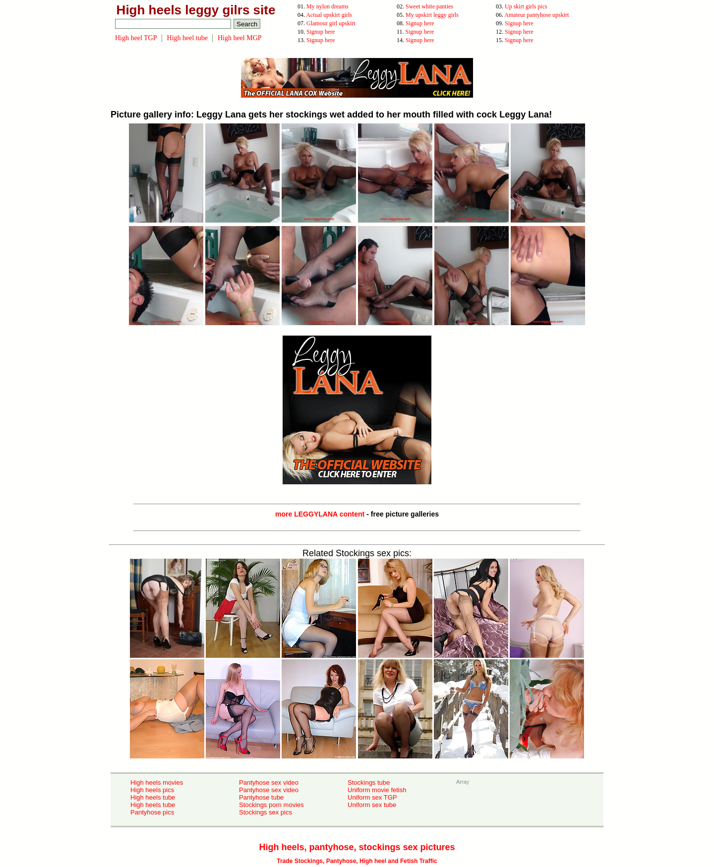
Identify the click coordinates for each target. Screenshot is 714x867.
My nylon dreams (327, 6)
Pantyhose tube (261, 797)
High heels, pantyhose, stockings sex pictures (357, 847)
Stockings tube (369, 782)
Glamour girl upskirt (331, 23)
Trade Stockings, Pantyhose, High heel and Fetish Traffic (357, 861)
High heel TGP (136, 38)
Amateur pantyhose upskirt (536, 14)
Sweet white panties (429, 6)
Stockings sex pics (265, 812)
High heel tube (187, 38)
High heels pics (152, 790)
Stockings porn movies (271, 805)
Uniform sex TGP (372, 797)
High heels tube (152, 797)
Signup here (420, 23)
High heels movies (156, 782)
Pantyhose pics (152, 812)
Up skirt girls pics (526, 6)
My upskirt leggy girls (432, 14)
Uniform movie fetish (377, 790)
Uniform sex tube (372, 805)
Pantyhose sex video (268, 782)
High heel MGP (240, 38)
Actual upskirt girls (329, 14)
